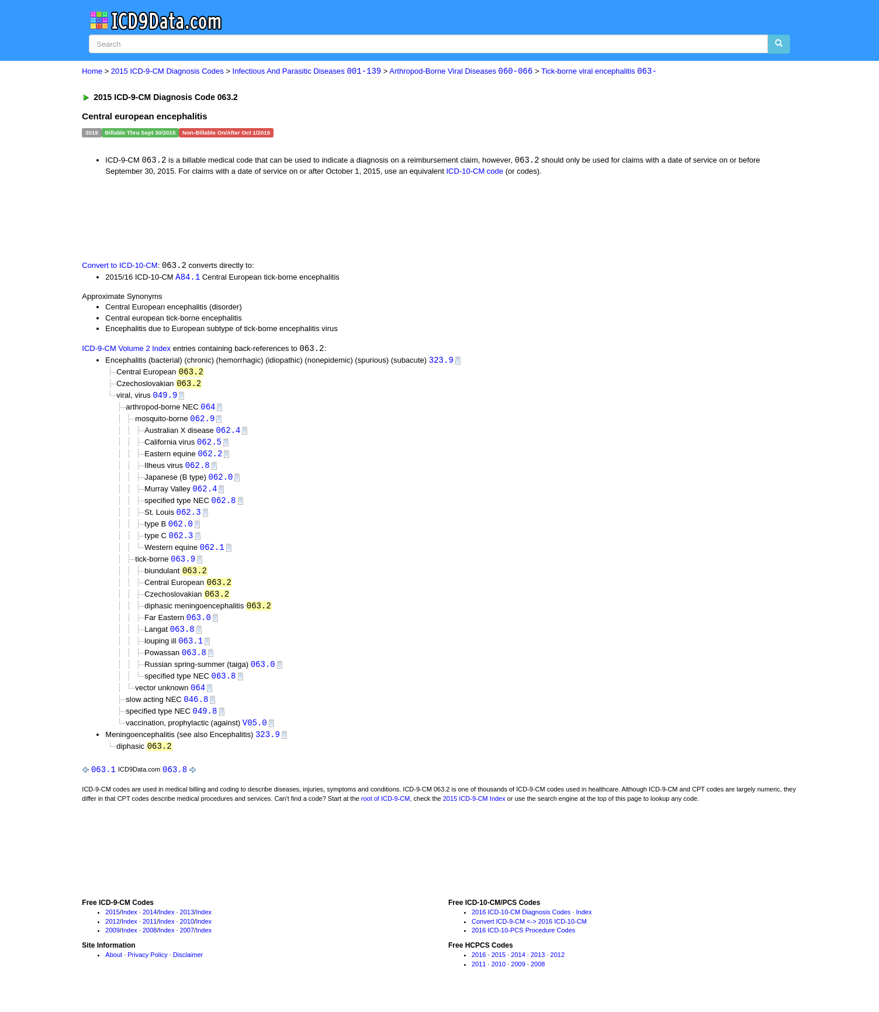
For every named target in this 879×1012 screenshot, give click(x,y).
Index (129, 925)
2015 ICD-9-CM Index (474, 811)
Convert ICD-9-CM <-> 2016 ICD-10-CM (529, 934)
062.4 (228, 433)
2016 (479, 968)
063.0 (198, 626)
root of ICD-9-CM (385, 811)
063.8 (182, 638)
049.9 (165, 397)
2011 (150, 934)
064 (207, 409)
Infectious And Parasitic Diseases (307, 71)
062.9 (202, 422)
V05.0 (255, 734)
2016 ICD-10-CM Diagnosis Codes (521, 925)
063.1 (190, 650)
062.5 (209, 446)
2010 (187, 934)
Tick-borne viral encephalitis (599, 71)
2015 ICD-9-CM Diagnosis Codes (167, 71)
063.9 (183, 566)
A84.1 (187, 277)
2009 (112, 943)
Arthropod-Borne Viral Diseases (460, 71)
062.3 (189, 518)
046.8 (196, 710)
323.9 (441, 361)
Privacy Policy (147, 968)
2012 (112, 934)
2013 (187, 925)
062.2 (210, 457)
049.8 (205, 722)
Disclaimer (188, 968)
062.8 (197, 470)
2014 (150, 925)
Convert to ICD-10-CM (119, 266)
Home (92, 71)
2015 (112, 925)
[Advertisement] (290, 217)
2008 (150, 943)
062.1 (212, 554)
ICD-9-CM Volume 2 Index (126, 350)
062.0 (220, 481)
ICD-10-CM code (475, 171)
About (113, 968)
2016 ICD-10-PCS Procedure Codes (523, 943)
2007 (187, 943)
